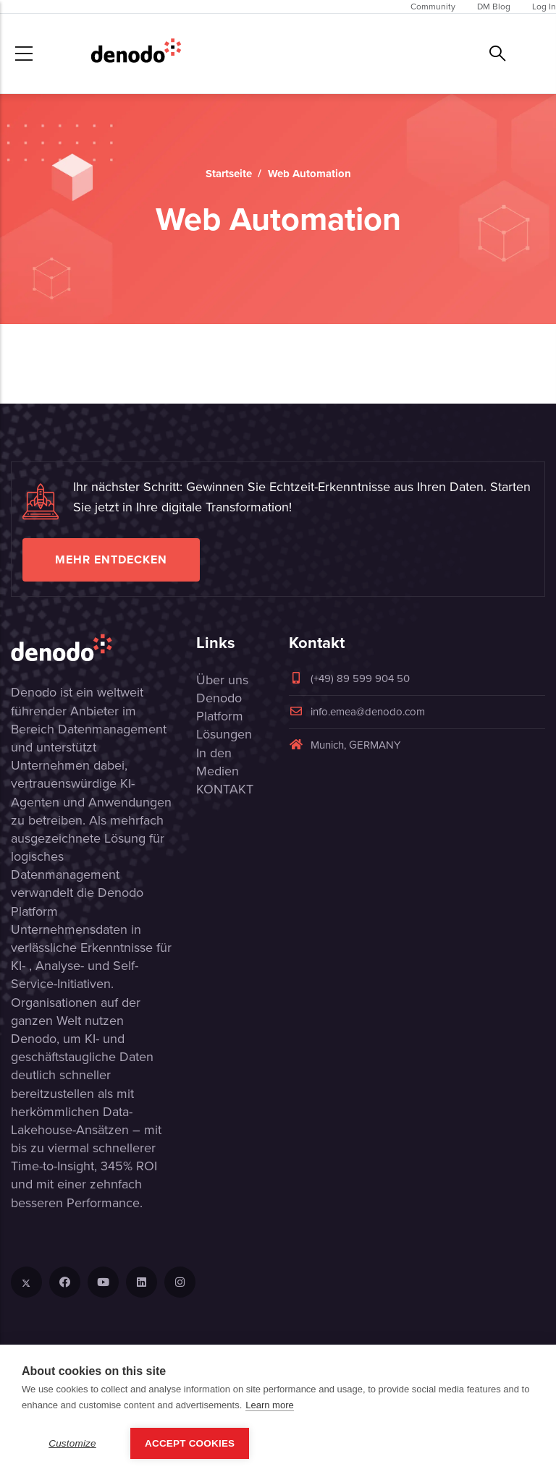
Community (432, 6)
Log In (544, 6)
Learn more (269, 1405)
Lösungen (224, 734)
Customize (72, 1443)
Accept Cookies (190, 1443)
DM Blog (493, 6)
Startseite (229, 174)
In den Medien (217, 762)
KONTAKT (224, 789)
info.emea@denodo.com (357, 712)
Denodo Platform (219, 707)
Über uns (222, 680)
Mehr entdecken (111, 559)
